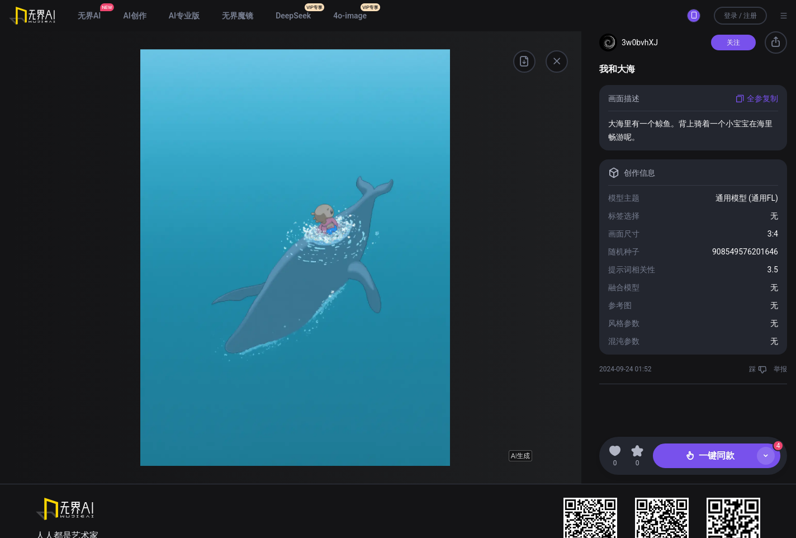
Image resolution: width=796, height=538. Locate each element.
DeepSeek (293, 15)
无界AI (89, 15)
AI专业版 (184, 15)
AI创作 (134, 15)
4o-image (350, 15)
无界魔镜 (237, 15)
